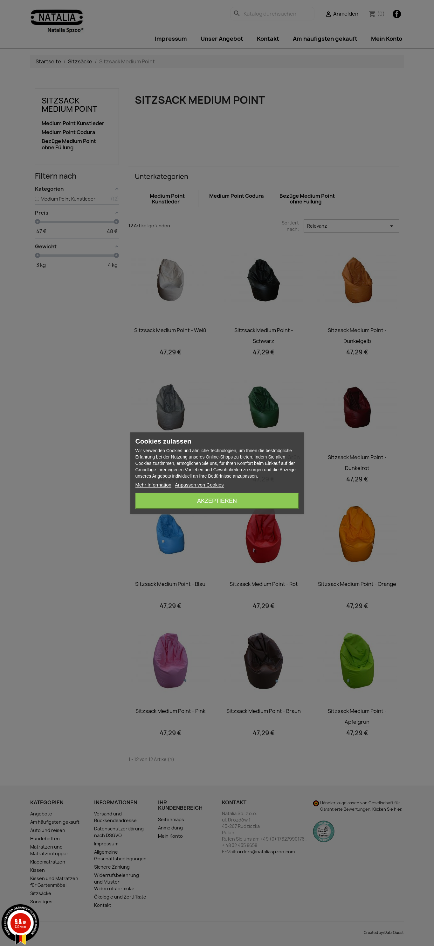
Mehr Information (153, 484)
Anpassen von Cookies (199, 484)
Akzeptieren (217, 501)
